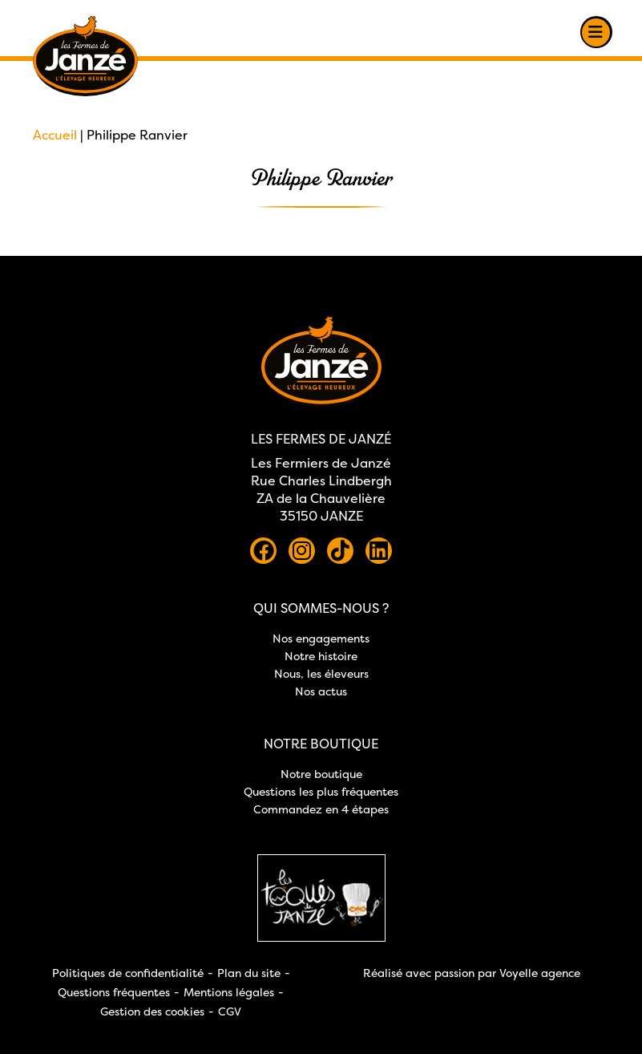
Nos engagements (321, 638)
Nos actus (321, 691)
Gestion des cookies (152, 1011)
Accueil (55, 135)
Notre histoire (321, 655)
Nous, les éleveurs (321, 673)
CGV (229, 1011)
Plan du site (249, 972)
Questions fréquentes (114, 991)
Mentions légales (229, 991)
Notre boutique (321, 773)
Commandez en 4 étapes (321, 809)
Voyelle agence (539, 972)
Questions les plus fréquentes (321, 791)
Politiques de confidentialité (128, 972)
